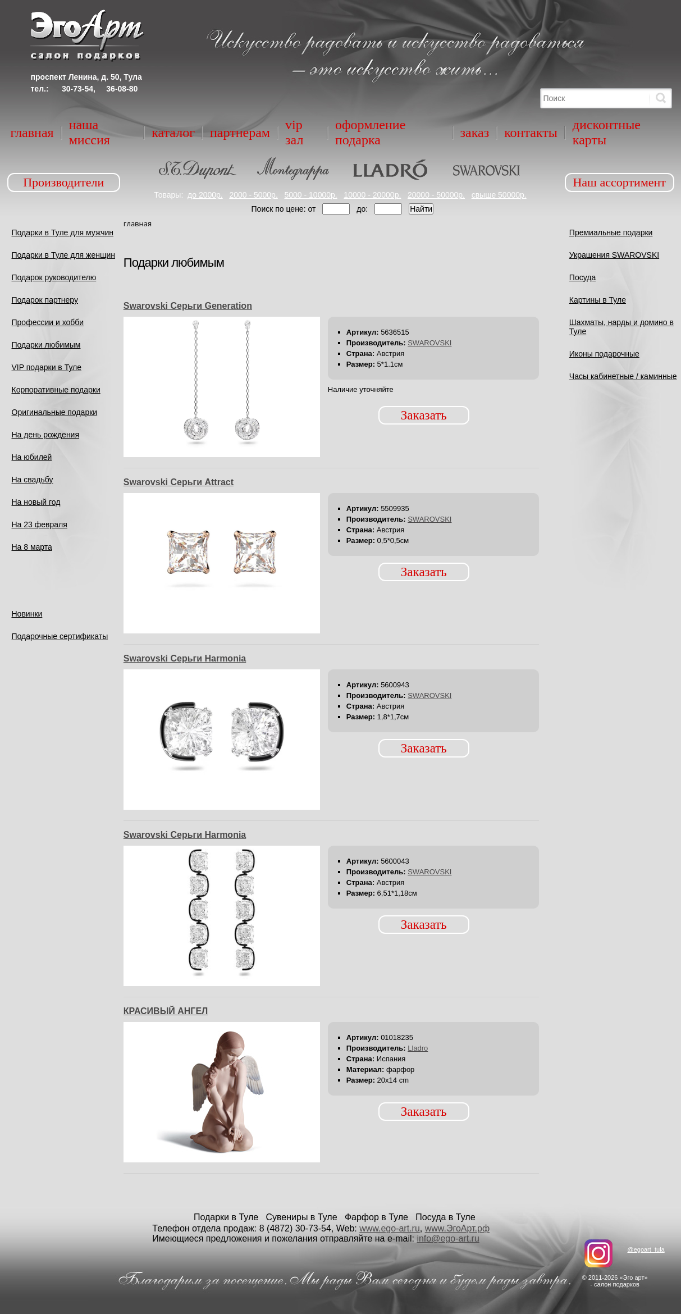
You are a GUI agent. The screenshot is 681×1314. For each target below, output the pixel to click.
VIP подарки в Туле (47, 367)
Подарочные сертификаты (60, 636)
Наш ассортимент (619, 182)
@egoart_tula (645, 1249)
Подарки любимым (46, 344)
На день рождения (46, 434)
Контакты (530, 132)
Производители (63, 182)
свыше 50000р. (499, 194)
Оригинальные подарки (55, 412)
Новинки (27, 613)
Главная (32, 132)
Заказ (475, 132)
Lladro (418, 1048)
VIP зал (294, 132)
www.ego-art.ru (389, 1228)
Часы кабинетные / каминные (623, 376)
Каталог (173, 132)
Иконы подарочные (604, 353)
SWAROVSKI (429, 343)
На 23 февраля (39, 524)
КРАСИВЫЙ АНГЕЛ (166, 1011)
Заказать (424, 415)
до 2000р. (205, 194)
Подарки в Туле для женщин (64, 254)
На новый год (36, 502)
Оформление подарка (370, 132)
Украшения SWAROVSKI (614, 254)
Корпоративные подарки (56, 389)
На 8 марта (32, 546)
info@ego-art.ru (448, 1238)
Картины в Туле (597, 299)
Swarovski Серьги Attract (179, 482)
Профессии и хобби (48, 322)
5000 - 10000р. (310, 194)
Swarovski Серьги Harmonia (185, 658)
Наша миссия (89, 132)
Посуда (582, 277)
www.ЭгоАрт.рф (457, 1228)
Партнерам (240, 132)
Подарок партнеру (45, 299)
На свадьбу (32, 479)
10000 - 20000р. (372, 194)
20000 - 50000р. (436, 194)
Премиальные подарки (611, 232)
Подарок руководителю (54, 277)
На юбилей (32, 457)
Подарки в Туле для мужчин (63, 232)
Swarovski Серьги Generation (188, 306)
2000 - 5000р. (253, 194)
